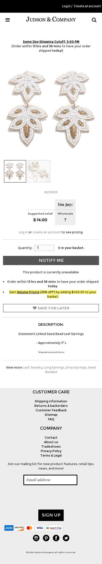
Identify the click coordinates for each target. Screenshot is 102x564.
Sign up (51, 515)
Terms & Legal (51, 455)
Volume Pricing (28, 292)
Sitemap (51, 415)
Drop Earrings (76, 367)
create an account (47, 232)
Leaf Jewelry (32, 367)
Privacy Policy (51, 451)
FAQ (51, 419)
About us (51, 442)
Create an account (87, 6)
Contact (51, 437)
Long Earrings (54, 367)
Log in (66, 6)
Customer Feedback (51, 410)
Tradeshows (51, 446)
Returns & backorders (51, 406)
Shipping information (51, 401)
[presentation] (42, 497)
